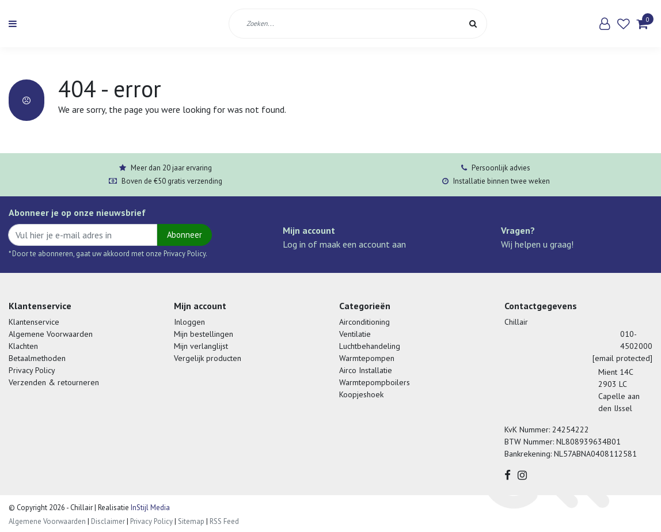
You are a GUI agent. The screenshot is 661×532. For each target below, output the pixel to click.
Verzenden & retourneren (54, 382)
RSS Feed (224, 521)
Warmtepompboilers (374, 382)
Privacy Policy (32, 370)
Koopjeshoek (361, 394)
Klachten (23, 346)
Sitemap (191, 521)
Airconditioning (364, 322)
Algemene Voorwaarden (51, 334)
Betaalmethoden (37, 358)
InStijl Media (149, 507)
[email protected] (622, 358)
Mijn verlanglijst (201, 346)
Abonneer (184, 234)
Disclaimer (108, 521)
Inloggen (189, 322)
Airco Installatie (365, 370)
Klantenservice (34, 322)
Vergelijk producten (207, 358)
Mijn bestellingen (203, 334)
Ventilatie (355, 334)
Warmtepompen (366, 358)
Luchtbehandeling (369, 346)
